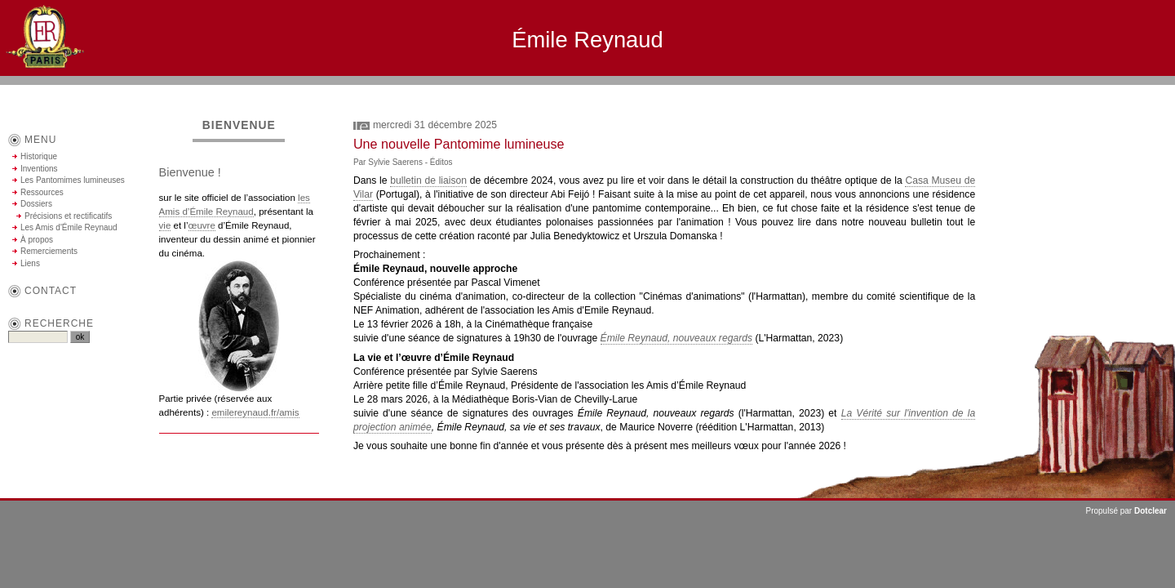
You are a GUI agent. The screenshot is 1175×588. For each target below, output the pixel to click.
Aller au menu (1057, 91)
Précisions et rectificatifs (68, 216)
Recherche (59, 323)
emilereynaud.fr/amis (255, 412)
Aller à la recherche (1126, 91)
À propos (36, 239)
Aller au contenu (995, 91)
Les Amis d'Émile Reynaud (69, 227)
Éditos (441, 162)
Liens (30, 263)
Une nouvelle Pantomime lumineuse (459, 143)
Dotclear (1150, 510)
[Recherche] (38, 337)
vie (165, 225)
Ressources (42, 192)
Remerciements (49, 251)
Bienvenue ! (190, 172)
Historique (38, 156)
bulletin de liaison (428, 180)
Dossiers (36, 203)
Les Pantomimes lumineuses (72, 180)
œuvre (201, 225)
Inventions (39, 168)
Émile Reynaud (587, 40)
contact (50, 290)
